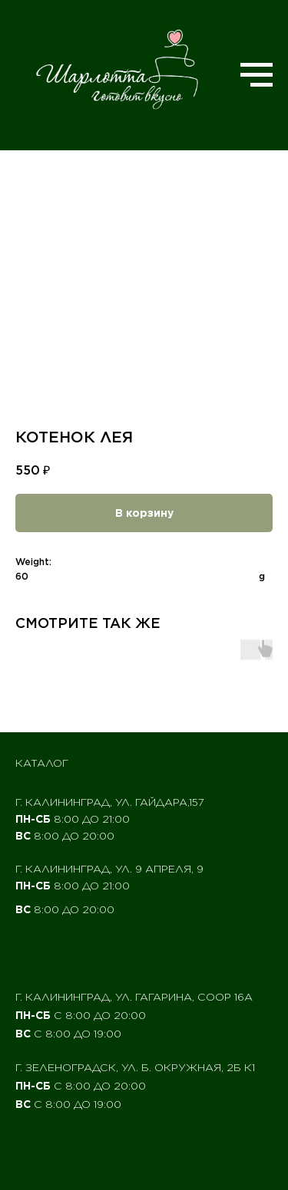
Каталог (41, 763)
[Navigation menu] (256, 75)
